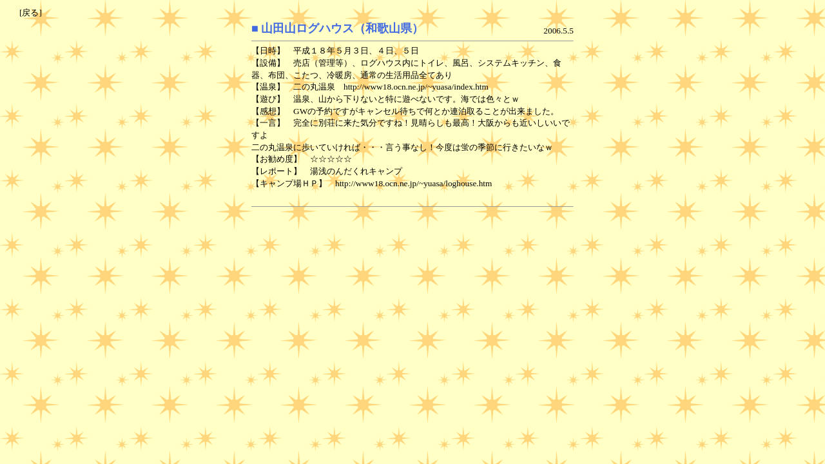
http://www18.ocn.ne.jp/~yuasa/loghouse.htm (413, 183)
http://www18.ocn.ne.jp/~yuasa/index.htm (416, 87)
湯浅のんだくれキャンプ (356, 171)
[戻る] (30, 12)
